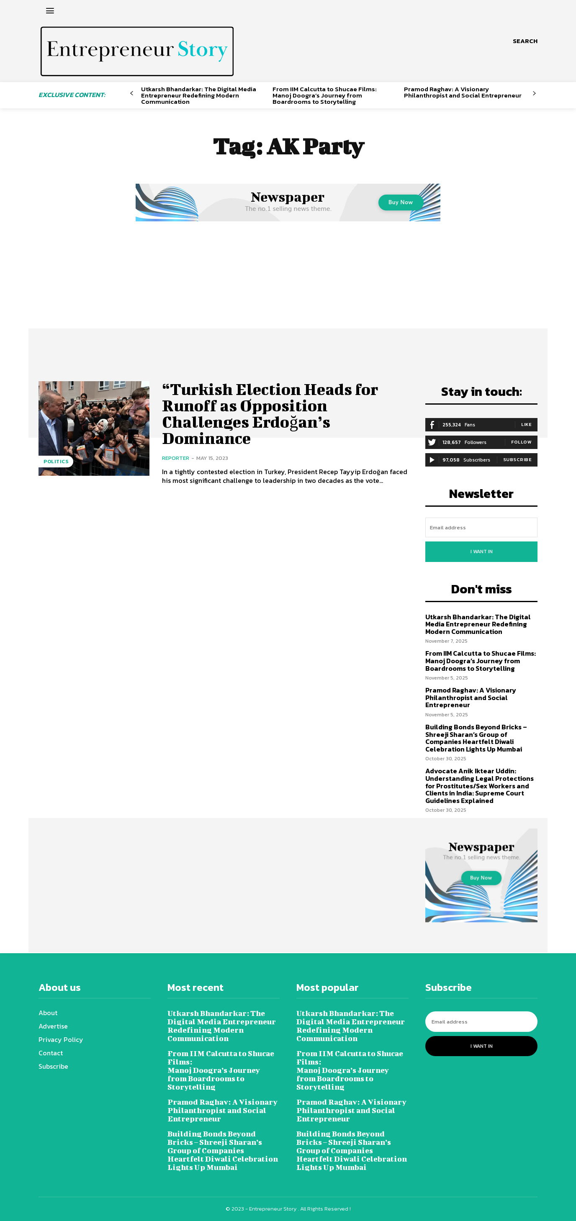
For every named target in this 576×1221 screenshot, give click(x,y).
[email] (481, 527)
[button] (525, 41)
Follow (521, 442)
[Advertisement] (288, 286)
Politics (56, 461)
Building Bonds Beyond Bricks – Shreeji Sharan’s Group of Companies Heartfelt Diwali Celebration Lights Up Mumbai (476, 738)
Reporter (175, 456)
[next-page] (534, 93)
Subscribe (517, 459)
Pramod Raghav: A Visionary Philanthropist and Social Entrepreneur (463, 92)
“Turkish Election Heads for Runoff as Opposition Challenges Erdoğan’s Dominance (270, 412)
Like (526, 424)
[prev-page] (131, 93)
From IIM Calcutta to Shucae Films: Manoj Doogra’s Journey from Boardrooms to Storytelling (325, 95)
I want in (482, 551)
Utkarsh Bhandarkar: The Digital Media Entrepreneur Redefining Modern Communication (198, 95)
